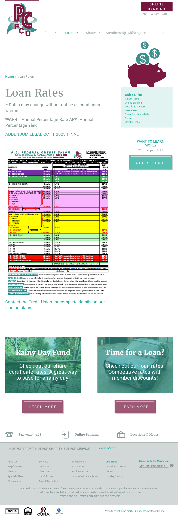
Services (43, 461)
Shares (91, 33)
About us (12, 461)
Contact (158, 33)
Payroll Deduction (49, 481)
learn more (43, 406)
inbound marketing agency (131, 511)
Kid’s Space (137, 33)
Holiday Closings (115, 476)
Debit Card (44, 466)
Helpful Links (132, 122)
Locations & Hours (135, 106)
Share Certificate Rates (138, 114)
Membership (115, 33)
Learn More (106, 448)
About (48, 33)
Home (9, 76)
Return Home (132, 98)
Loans (69, 33)
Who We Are (14, 481)
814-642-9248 (30, 434)
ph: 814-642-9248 (154, 14)
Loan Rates (131, 110)
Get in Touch (150, 163)
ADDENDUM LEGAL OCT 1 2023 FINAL (42, 134)
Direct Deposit (46, 471)
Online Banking (156, 6)
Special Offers (15, 476)
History (12, 471)
